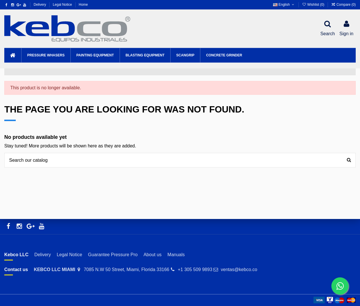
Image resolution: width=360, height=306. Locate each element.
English (284, 5)
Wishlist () (313, 5)
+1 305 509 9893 (195, 269)
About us (152, 254)
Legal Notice (63, 5)
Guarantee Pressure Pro (113, 254)
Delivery (40, 5)
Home (83, 5)
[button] (45, 55)
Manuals (176, 254)
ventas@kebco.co (239, 269)
